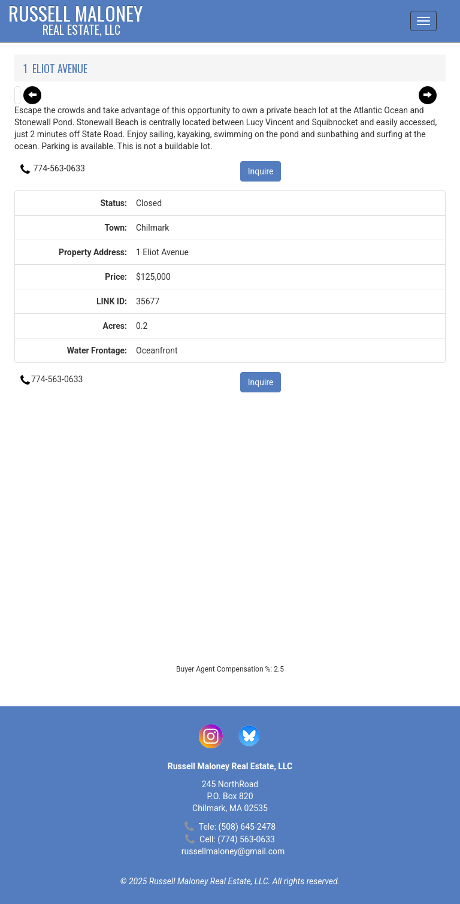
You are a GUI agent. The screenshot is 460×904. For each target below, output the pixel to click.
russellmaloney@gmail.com (233, 851)
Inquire (261, 171)
